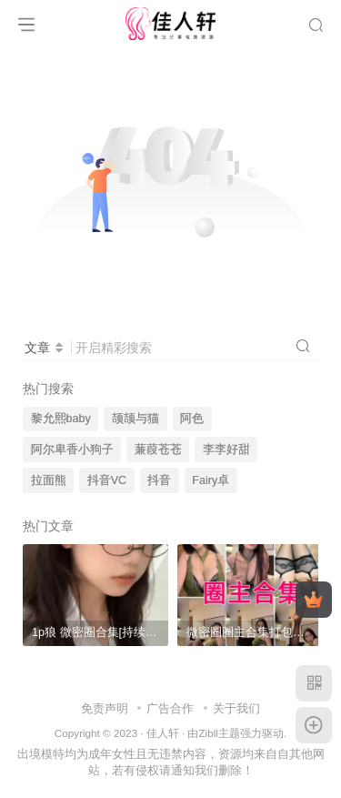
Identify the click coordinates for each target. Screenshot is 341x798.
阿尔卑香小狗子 (72, 449)
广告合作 (170, 708)
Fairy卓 (210, 480)
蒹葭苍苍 (158, 449)
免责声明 (104, 708)
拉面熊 (48, 480)
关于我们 (236, 708)
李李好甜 (226, 449)
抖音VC (107, 480)
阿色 (192, 418)
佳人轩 (162, 733)
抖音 (159, 480)
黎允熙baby (61, 418)
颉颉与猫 (135, 418)
